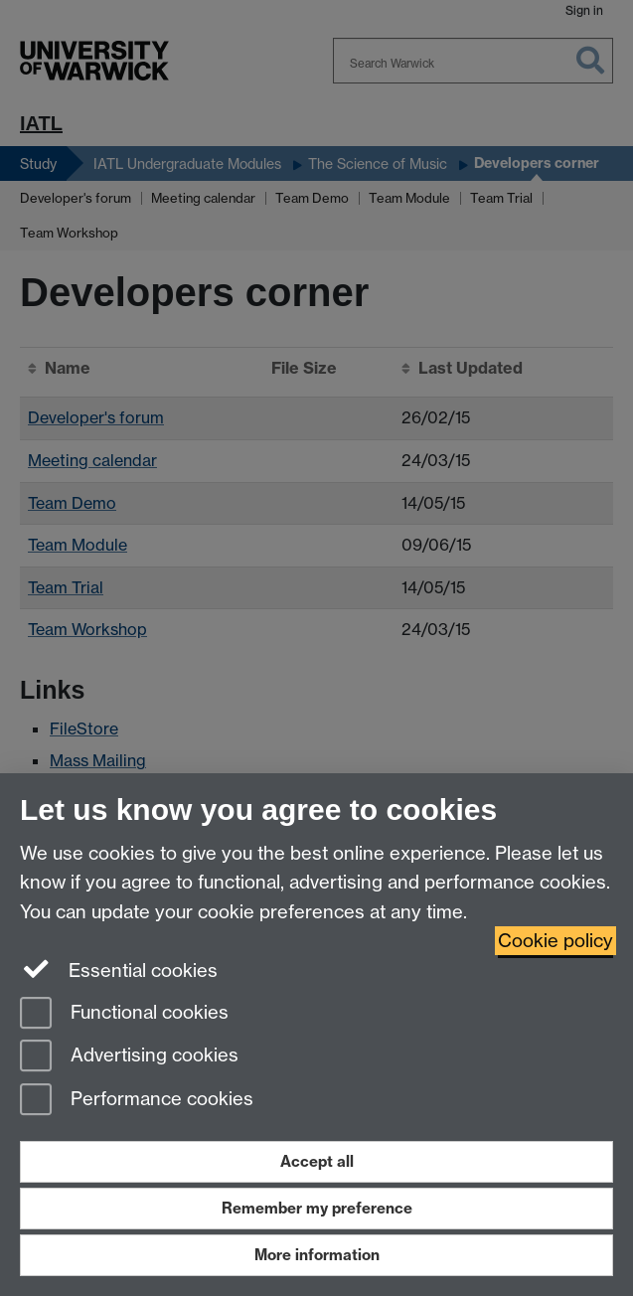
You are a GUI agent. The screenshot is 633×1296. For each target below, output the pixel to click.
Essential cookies (119, 969)
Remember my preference (317, 1208)
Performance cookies (136, 1100)
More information (317, 1254)
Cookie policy (555, 940)
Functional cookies (124, 1014)
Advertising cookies (129, 1057)
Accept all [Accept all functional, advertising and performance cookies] (317, 1161)
